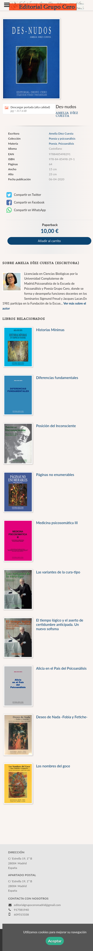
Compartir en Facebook (25, 202)
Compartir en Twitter (23, 195)
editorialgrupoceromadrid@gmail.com (37, 905)
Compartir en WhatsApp (26, 210)
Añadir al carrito (49, 241)
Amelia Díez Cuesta (67, 114)
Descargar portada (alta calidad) (27, 108)
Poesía (53, 143)
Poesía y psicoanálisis (62, 138)
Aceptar (54, 941)
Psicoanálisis (66, 143)
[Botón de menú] (8, 5)
